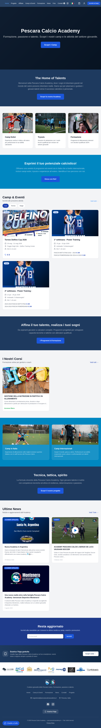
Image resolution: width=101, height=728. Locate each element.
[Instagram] (67, 3)
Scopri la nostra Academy (50, 97)
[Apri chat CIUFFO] (10, 723)
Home (7, 3)
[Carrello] (79, 3)
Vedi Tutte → (94, 512)
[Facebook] (64, 3)
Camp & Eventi (30, 3)
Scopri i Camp (50, 45)
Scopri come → (90, 654)
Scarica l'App (50, 711)
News (49, 3)
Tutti (5, 206)
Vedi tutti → (94, 201)
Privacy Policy (50, 723)
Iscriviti (69, 636)
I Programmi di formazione (50, 340)
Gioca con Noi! (50, 179)
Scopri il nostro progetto (50, 491)
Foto (54, 3)
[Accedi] (84, 3)
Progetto (13, 3)
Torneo (13, 206)
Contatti (60, 3)
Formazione (41, 3)
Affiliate (21, 3)
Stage (22, 206)
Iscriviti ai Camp (94, 3)
